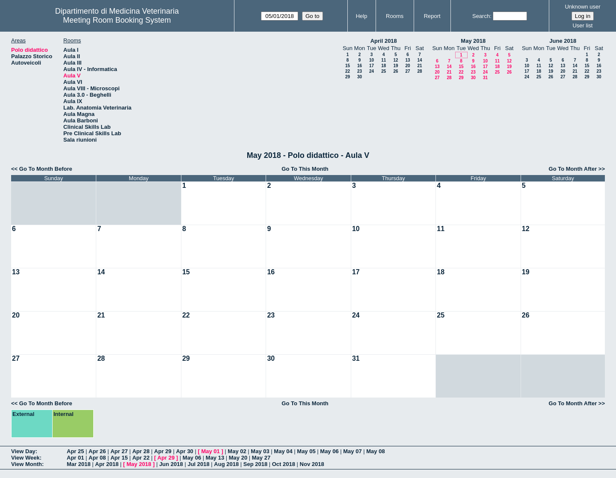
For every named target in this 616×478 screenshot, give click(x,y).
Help (361, 16)
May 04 (283, 451)
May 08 (375, 451)
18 (383, 65)
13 (407, 60)
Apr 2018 (106, 464)
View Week (25, 457)
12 (395, 60)
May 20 (238, 457)
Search (481, 16)
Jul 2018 (198, 464)
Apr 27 (118, 451)
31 (485, 77)
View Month (26, 464)
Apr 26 (97, 451)
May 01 (210, 451)
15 (347, 65)
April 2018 (383, 41)
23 (359, 71)
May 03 (260, 451)
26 (395, 71)
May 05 (306, 451)
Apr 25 (75, 451)
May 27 (261, 457)
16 (359, 65)
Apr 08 (97, 457)
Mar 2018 (79, 464)
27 (407, 71)
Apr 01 (75, 457)
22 (347, 71)
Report (432, 16)
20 (407, 65)
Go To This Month (305, 169)
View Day (23, 451)
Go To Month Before (45, 169)
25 (383, 71)
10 (371, 60)
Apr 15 (118, 457)
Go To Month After (573, 169)
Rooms (394, 16)
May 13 (215, 457)
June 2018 (562, 41)
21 (419, 65)
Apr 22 (140, 457)
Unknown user (582, 6)
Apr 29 (162, 451)
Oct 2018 (283, 464)
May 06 (329, 451)
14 (419, 60)
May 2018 (473, 41)
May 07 (352, 451)
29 (347, 76)
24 (371, 71)
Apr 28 (140, 451)
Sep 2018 (255, 464)
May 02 (237, 451)
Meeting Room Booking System (117, 20)
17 (371, 65)
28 (419, 71)
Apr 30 (184, 451)
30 (359, 76)
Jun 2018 (171, 464)
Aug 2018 (226, 464)
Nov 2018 (312, 464)
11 (383, 60)
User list (582, 25)
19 (395, 65)
